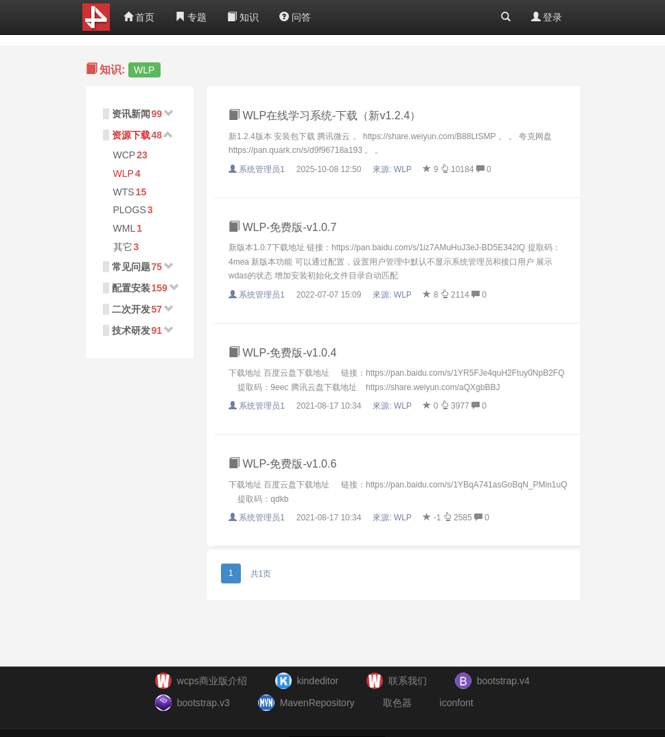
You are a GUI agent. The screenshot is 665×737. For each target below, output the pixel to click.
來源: (393, 169)
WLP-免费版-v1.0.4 (282, 353)
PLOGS (129, 209)
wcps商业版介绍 (212, 680)
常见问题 (131, 266)
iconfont (457, 702)
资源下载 (131, 135)
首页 (139, 17)
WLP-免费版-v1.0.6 (282, 464)
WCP (124, 154)
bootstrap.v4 (503, 680)
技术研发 (131, 330)
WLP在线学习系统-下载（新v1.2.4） (325, 115)
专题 (191, 17)
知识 (243, 17)
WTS (124, 191)
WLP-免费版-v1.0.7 (282, 227)
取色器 (397, 702)
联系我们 (407, 680)
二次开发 (131, 309)
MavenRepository (317, 702)
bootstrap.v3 (203, 702)
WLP (123, 173)
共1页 (261, 574)
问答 (295, 17)
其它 (122, 246)
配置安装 (131, 287)
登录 (547, 17)
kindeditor (317, 680)
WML (124, 228)
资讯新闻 (131, 113)
